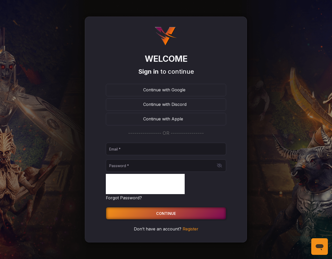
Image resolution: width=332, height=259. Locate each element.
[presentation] (145, 184)
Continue (166, 213)
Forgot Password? (124, 197)
